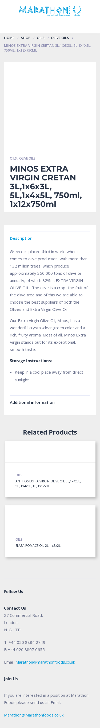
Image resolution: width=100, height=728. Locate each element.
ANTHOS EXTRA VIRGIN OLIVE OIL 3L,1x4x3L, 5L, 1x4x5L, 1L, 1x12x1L (48, 483)
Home (9, 37)
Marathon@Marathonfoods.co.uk (33, 715)
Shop (25, 37)
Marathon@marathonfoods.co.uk (45, 662)
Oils (41, 37)
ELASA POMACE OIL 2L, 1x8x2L (38, 545)
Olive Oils (60, 37)
